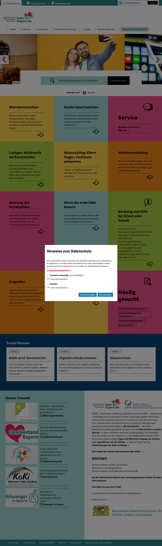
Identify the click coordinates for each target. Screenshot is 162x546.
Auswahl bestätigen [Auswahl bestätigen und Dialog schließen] (87, 295)
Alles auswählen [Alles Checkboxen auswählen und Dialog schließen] (105, 295)
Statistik (52, 284)
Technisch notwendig (65, 275)
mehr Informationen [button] (58, 279)
